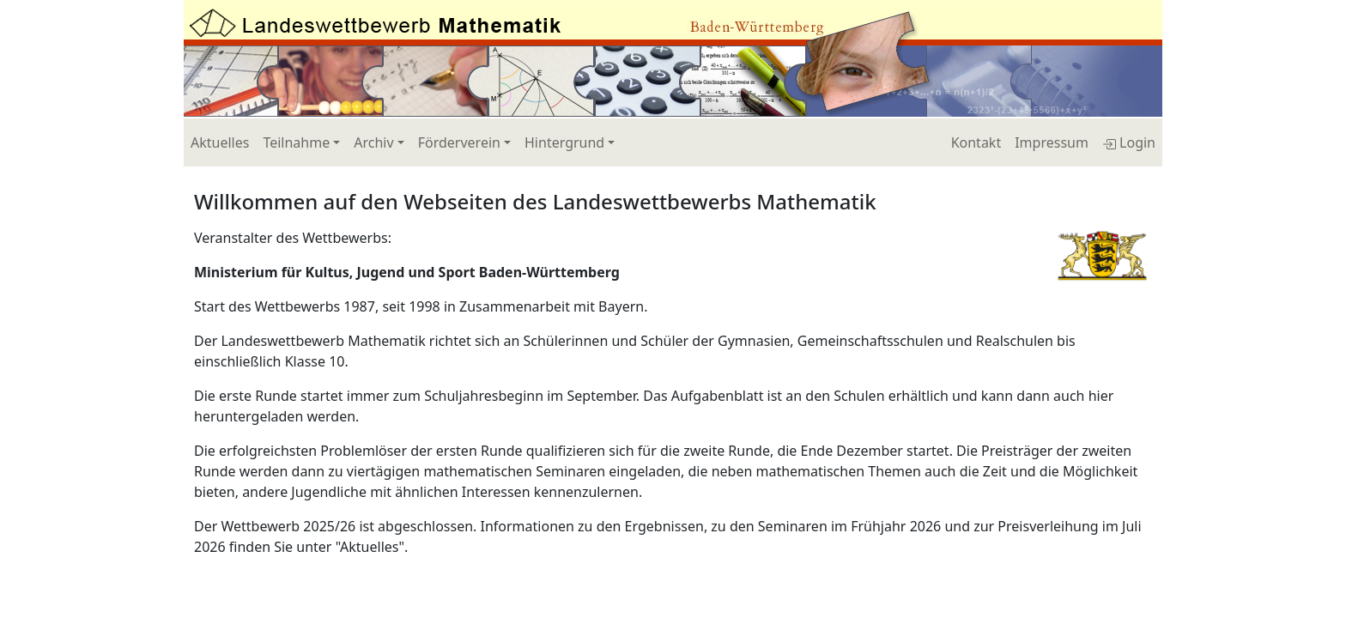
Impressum (1051, 142)
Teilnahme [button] (296, 142)
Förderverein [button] (459, 142)
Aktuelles (220, 142)
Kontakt (976, 142)
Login (1128, 142)
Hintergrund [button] (564, 142)
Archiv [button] (373, 142)
